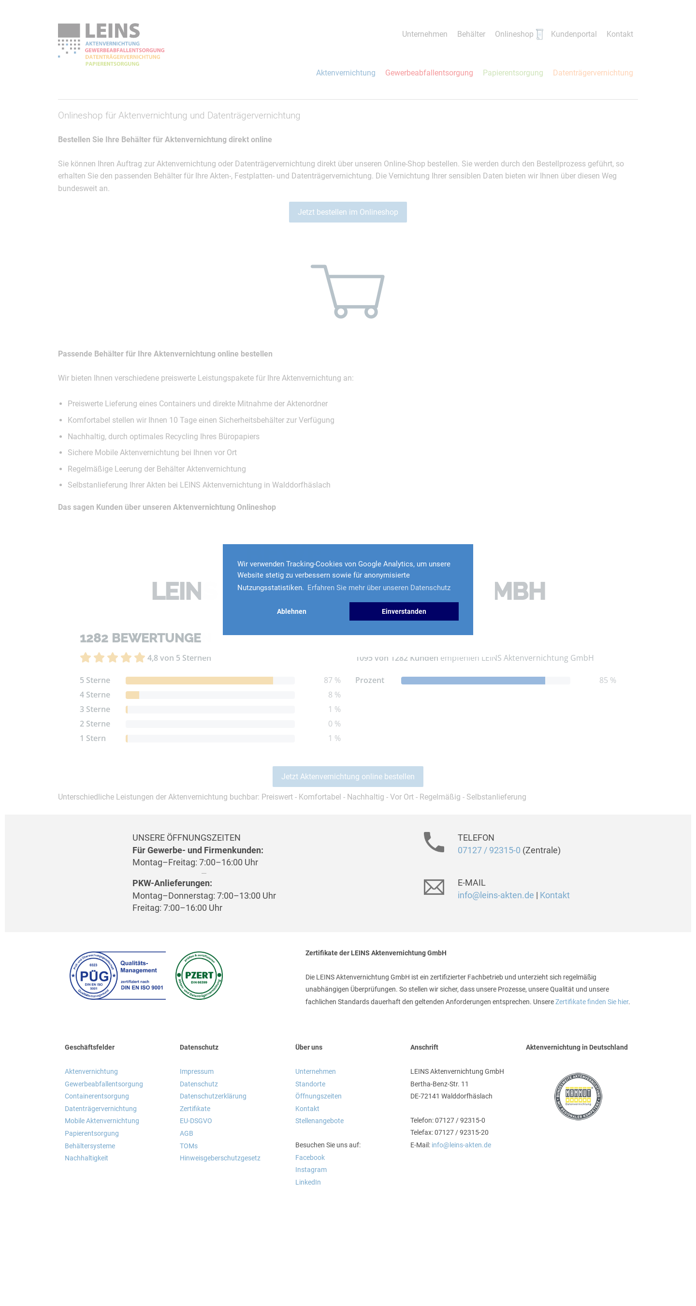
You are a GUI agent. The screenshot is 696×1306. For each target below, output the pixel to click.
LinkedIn (308, 1182)
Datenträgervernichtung (593, 72)
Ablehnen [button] (291, 611)
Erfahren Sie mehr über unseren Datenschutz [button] (378, 587)
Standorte (310, 1084)
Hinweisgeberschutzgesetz (220, 1158)
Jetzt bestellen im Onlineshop (348, 212)
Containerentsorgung (97, 1096)
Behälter (471, 34)
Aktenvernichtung (346, 72)
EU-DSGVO (196, 1121)
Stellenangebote (319, 1121)
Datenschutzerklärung (213, 1096)
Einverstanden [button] (404, 611)
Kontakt (620, 34)
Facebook (310, 1157)
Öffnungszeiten (318, 1096)
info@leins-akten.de (496, 895)
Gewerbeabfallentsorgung (429, 72)
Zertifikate (195, 1109)
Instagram (311, 1169)
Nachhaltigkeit (86, 1158)
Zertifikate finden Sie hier (591, 1002)
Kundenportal (574, 34)
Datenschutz (199, 1084)
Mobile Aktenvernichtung (102, 1121)
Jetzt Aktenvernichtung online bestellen (348, 776)
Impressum (197, 1071)
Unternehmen (425, 34)
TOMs (189, 1146)
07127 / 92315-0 (489, 850)
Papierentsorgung (513, 72)
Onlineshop (514, 34)
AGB (186, 1133)
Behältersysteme (90, 1146)
